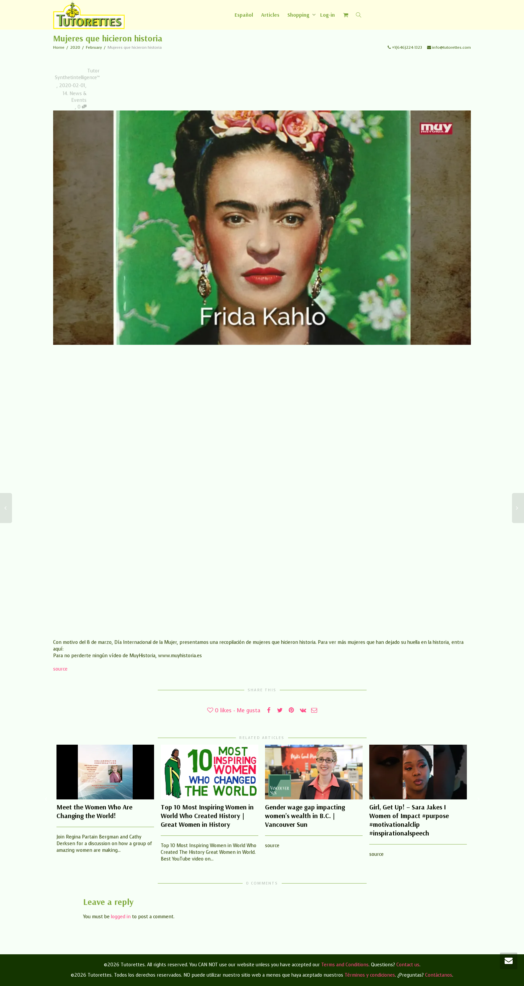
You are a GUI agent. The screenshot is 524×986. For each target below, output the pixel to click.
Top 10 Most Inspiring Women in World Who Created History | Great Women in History (207, 815)
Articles (270, 14)
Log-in (327, 14)
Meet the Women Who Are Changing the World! (94, 811)
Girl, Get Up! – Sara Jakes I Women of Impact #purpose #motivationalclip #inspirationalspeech (409, 820)
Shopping (298, 14)
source (60, 669)
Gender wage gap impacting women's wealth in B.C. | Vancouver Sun (305, 815)
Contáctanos (438, 975)
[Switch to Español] (244, 14)
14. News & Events (75, 96)
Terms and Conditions (345, 965)
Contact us (407, 965)
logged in (121, 917)
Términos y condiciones (370, 975)
